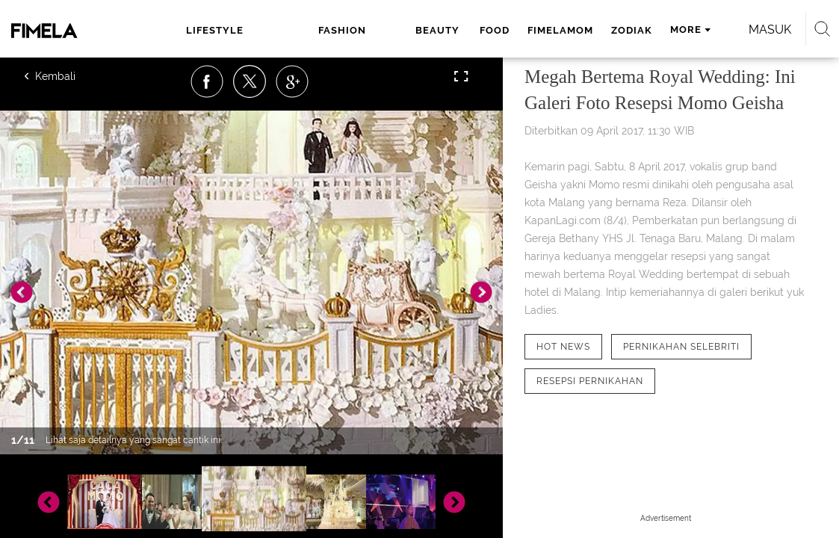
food (405, 30)
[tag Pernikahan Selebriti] (681, 347)
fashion (279, 30)
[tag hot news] (563, 347)
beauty (350, 30)
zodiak (542, 30)
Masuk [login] (762, 29)
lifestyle (194, 30)
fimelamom (471, 30)
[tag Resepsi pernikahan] (589, 381)
